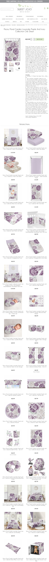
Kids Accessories (20, 19)
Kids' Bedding (40, 16)
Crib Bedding (19, 16)
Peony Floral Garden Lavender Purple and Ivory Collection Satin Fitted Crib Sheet (13, 230)
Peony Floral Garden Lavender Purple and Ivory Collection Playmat (13, 422)
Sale (43, 21)
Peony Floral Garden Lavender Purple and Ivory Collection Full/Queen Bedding (36, 504)
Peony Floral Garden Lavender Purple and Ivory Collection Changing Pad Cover (13, 257)
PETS (21, 21)
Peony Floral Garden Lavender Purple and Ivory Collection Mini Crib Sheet (36, 203)
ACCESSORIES (35, 21)
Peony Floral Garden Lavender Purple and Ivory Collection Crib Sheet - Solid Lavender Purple (36, 176)
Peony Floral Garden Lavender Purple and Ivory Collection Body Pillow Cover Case (13, 559)
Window (14, 21)
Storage (7, 21)
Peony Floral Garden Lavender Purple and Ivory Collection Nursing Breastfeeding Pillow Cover (13, 478)
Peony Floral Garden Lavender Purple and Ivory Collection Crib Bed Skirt (36, 394)
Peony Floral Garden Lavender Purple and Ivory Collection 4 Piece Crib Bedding (13, 148)
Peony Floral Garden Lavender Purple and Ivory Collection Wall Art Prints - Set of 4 (13, 449)
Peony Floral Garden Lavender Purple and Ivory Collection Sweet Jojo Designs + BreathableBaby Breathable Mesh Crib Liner (36, 231)
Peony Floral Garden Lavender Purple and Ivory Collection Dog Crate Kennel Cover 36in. (36, 560)
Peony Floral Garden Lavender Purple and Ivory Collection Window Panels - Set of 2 (36, 366)
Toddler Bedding (30, 16)
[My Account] (45, 8)
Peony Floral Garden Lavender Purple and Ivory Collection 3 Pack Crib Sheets (13, 176)
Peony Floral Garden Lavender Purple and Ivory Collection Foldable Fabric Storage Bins (36, 339)
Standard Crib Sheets (21, 24)
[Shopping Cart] (47, 8)
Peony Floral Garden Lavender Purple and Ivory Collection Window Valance (13, 394)
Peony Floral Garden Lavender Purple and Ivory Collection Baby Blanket (36, 284)
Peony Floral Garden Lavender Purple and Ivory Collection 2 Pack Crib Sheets (36, 148)
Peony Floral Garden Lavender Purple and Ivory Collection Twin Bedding (13, 532)
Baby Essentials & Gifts (32, 19)
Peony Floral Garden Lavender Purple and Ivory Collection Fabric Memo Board (36, 422)
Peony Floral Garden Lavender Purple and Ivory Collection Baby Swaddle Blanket (13, 339)
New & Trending (9, 16)
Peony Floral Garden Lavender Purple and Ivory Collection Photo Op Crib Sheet (13, 203)
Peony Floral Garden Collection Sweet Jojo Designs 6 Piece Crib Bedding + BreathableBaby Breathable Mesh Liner (13, 285)
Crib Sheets (14, 24)
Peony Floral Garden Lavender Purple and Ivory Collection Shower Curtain (36, 449)
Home (2, 24)
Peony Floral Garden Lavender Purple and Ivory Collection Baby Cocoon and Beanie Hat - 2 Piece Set (13, 312)
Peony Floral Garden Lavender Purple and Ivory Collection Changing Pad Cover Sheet (36, 257)
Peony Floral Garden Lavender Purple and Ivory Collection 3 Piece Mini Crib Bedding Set (13, 505)
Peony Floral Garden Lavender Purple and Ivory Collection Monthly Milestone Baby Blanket (36, 312)
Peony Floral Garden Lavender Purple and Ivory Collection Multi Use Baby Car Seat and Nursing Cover (36, 478)
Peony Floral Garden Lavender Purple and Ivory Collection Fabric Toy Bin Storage (13, 366)
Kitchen (27, 21)
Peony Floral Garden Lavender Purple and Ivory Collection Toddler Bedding (36, 532)
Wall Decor (44, 19)
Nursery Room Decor (7, 19)
